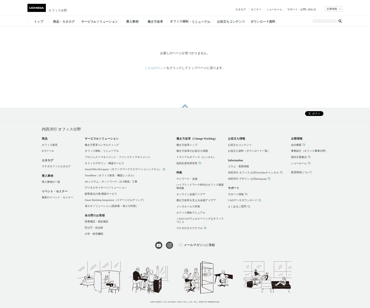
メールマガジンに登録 (199, 245)
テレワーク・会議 (186, 178)
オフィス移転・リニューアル (102, 150)
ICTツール (48, 150)
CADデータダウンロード (242, 200)
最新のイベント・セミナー (57, 197)
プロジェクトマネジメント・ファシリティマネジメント (117, 157)
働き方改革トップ (186, 144)
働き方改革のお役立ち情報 (192, 150)
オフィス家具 (50, 144)
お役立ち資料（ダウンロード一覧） (249, 150)
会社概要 (296, 144)
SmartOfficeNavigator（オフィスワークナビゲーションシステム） (123, 169)
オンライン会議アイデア (190, 194)
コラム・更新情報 (238, 166)
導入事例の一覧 (51, 181)
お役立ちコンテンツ (240, 144)
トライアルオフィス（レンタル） (196, 157)
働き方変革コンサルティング (102, 144)
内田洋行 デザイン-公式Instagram (247, 178)
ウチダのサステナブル (189, 228)
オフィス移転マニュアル (190, 212)
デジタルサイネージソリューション (106, 187)
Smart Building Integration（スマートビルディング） (115, 199)
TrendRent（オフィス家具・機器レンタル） (110, 175)
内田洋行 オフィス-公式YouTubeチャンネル (253, 172)
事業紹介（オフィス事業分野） (309, 150)
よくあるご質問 (237, 206)
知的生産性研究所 (186, 163)
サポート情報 (236, 194)
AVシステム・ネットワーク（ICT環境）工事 (111, 181)
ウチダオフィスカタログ (56, 166)
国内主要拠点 (299, 157)
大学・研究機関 (94, 233)
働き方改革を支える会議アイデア (196, 200)
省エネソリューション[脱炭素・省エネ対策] (111, 205)
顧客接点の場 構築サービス (101, 193)
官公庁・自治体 (94, 227)
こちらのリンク (155, 68)
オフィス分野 (57, 10)
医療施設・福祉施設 (96, 221)
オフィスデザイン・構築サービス (104, 163)
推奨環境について (301, 172)
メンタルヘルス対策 (188, 206)
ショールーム (299, 163)
